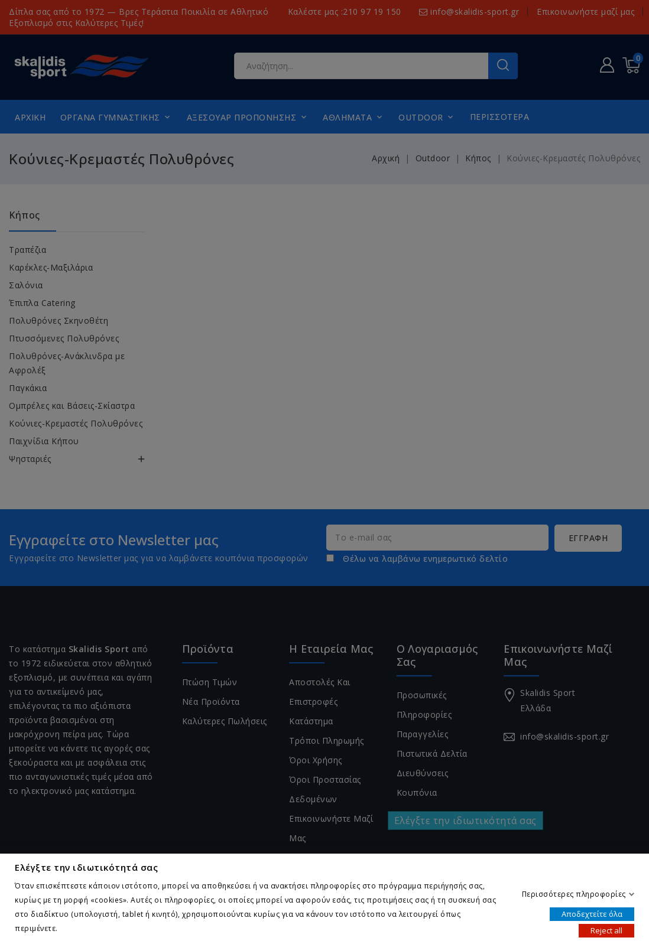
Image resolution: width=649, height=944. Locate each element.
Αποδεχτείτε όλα (592, 913)
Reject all (606, 930)
